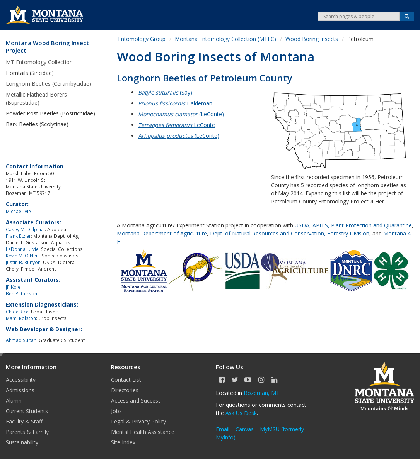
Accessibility (21, 379)
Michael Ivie (18, 211)
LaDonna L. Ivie (22, 249)
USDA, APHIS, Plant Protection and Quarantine (353, 225)
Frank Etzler (18, 236)
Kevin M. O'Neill (22, 255)
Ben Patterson (21, 293)
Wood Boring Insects (311, 38)
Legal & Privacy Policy (138, 421)
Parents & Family (27, 431)
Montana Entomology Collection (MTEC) (225, 38)
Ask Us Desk (241, 413)
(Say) (165, 92)
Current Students (27, 411)
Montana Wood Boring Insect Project (47, 46)
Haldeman (175, 103)
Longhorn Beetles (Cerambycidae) (48, 83)
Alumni (14, 400)
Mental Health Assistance (142, 431)
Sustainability (22, 442)
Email (222, 429)
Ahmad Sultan (21, 340)
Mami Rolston (21, 318)
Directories (124, 390)
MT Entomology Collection (39, 62)
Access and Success (136, 400)
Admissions (20, 390)
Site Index (123, 442)
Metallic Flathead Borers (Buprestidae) (36, 98)
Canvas (245, 429)
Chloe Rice (17, 311)
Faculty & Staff (24, 421)
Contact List (126, 379)
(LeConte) (181, 114)
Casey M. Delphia (25, 229)
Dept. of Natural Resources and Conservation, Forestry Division (289, 233)
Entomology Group (142, 38)
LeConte (176, 125)
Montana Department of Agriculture (162, 233)
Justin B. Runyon (23, 262)
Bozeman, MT (262, 392)
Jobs (116, 411)
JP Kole (13, 287)
